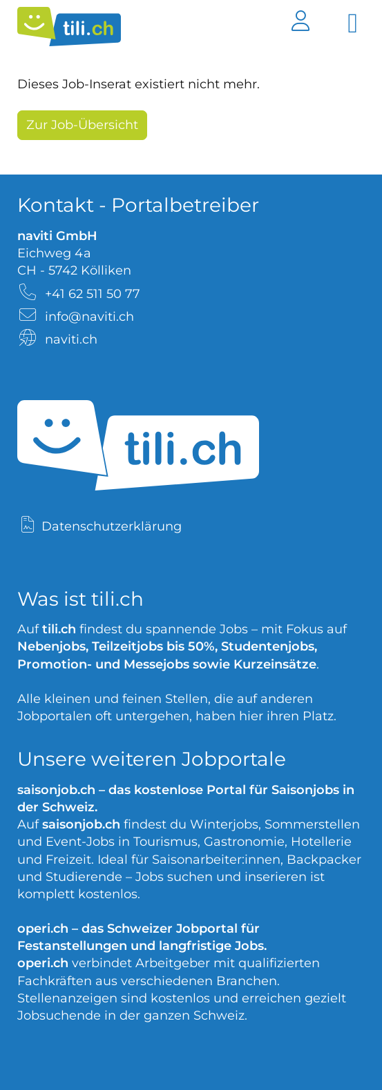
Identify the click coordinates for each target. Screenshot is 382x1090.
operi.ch (42, 928)
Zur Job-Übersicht (82, 124)
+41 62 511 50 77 (92, 293)
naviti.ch (71, 339)
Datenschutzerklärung (111, 526)
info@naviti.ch (89, 316)
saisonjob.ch (56, 789)
